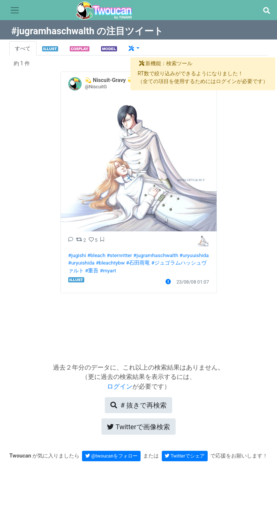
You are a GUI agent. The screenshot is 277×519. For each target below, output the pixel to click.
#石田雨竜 (138, 263)
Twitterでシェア (185, 456)
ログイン (119, 386)
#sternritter (119, 255)
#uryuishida (81, 263)
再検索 (138, 405)
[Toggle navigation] (14, 10)
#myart (108, 270)
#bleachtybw (110, 263)
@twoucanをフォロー (111, 456)
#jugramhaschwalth (155, 255)
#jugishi (77, 255)
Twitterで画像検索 (138, 427)
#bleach (96, 255)
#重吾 (91, 270)
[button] (266, 10)
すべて (23, 48)
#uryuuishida (194, 255)
